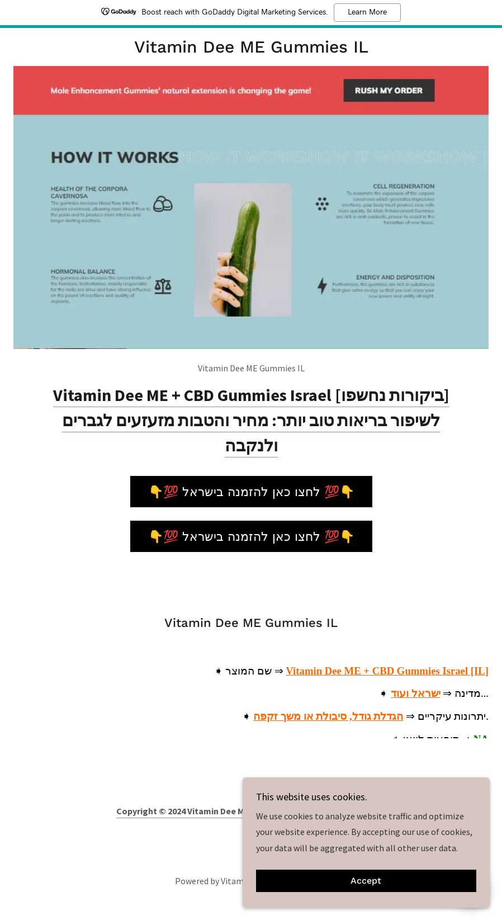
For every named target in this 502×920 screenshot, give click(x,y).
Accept (377, 880)
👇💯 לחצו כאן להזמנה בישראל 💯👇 (251, 492)
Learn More (367, 12)
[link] (251, 49)
